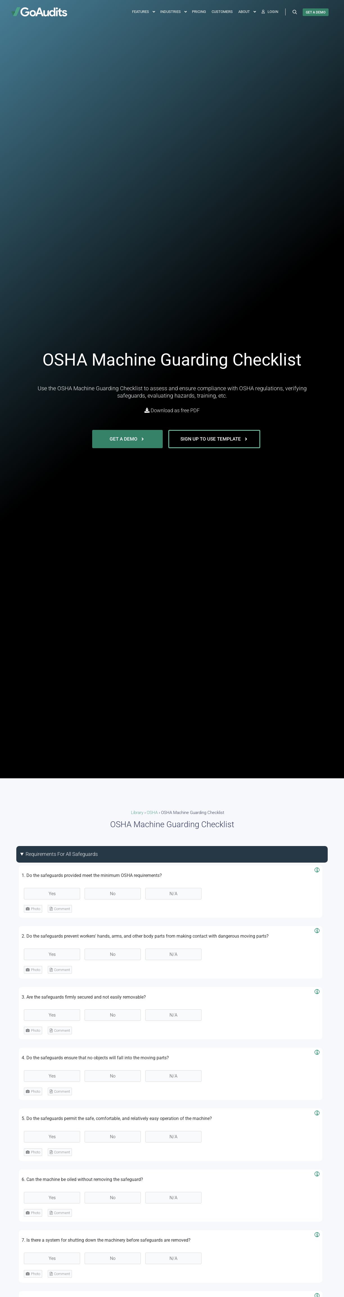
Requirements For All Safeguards (62, 854)
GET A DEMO (315, 12)
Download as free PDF (172, 410)
